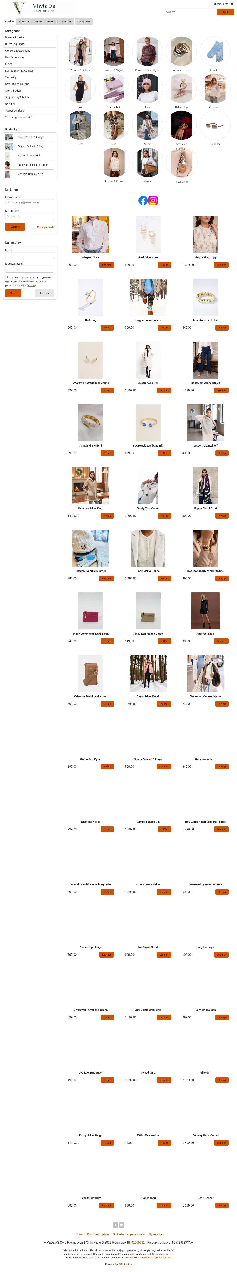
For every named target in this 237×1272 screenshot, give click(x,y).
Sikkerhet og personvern (129, 1234)
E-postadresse (13, 197)
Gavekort (52, 21)
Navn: (8, 250)
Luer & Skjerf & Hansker (19, 70)
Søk (225, 11)
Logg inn (67, 21)
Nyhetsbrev (156, 1234)
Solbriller (10, 103)
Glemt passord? (45, 227)
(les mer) (31, 285)
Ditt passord (12, 210)
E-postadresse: (14, 263)
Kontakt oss (83, 21)
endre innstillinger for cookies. (155, 1258)
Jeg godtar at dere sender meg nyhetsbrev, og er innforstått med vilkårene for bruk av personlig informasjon (28, 281)
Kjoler (8, 64)
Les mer (44, 293)
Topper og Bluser (15, 110)
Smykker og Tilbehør (17, 97)
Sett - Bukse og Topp (17, 83)
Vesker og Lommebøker (19, 117)
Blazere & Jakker (15, 37)
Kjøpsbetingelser (98, 1234)
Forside (9, 21)
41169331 (138, 1243)
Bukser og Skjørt (14, 44)
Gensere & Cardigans (17, 50)
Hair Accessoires (14, 57)
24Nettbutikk (125, 1264)
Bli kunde (23, 21)
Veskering (10, 77)
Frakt (79, 1234)
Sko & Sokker (13, 90)
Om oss (38, 21)
